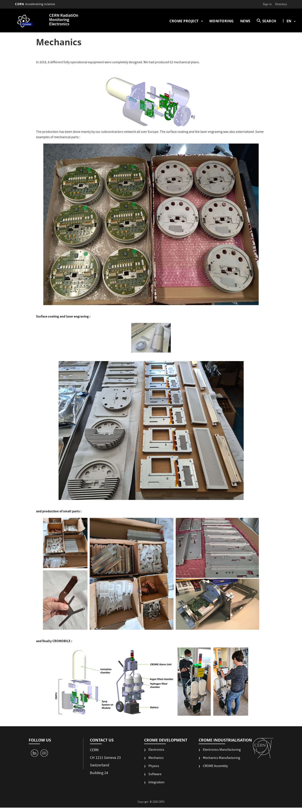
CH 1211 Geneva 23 (105, 758)
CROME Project (184, 21)
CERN (35, 4)
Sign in (267, 4)
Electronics (156, 750)
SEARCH (269, 21)
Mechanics (156, 758)
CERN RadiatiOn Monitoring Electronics (63, 20)
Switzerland (99, 766)
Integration (156, 782)
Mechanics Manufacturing (221, 758)
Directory (281, 4)
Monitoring (221, 21)
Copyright (143, 802)
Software (155, 774)
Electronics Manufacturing (222, 750)
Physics (153, 766)
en (289, 21)
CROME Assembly (215, 766)
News (245, 21)
